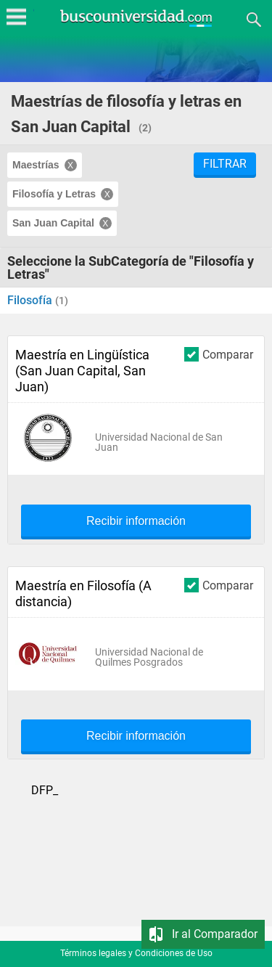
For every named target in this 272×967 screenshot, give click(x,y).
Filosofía (31, 300)
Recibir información (136, 521)
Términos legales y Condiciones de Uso (136, 953)
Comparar (218, 354)
